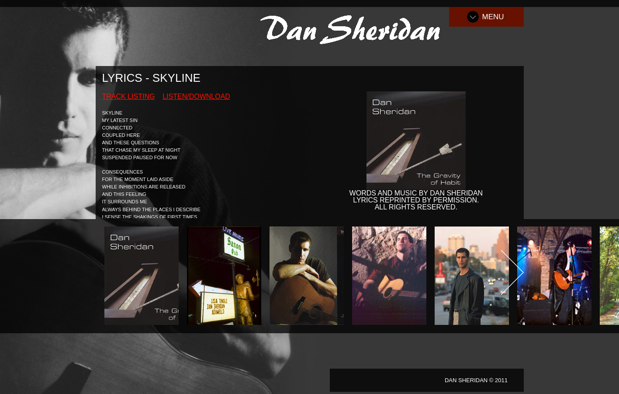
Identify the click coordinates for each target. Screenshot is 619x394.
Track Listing (128, 96)
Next (512, 272)
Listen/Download (196, 96)
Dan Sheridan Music (354, 28)
